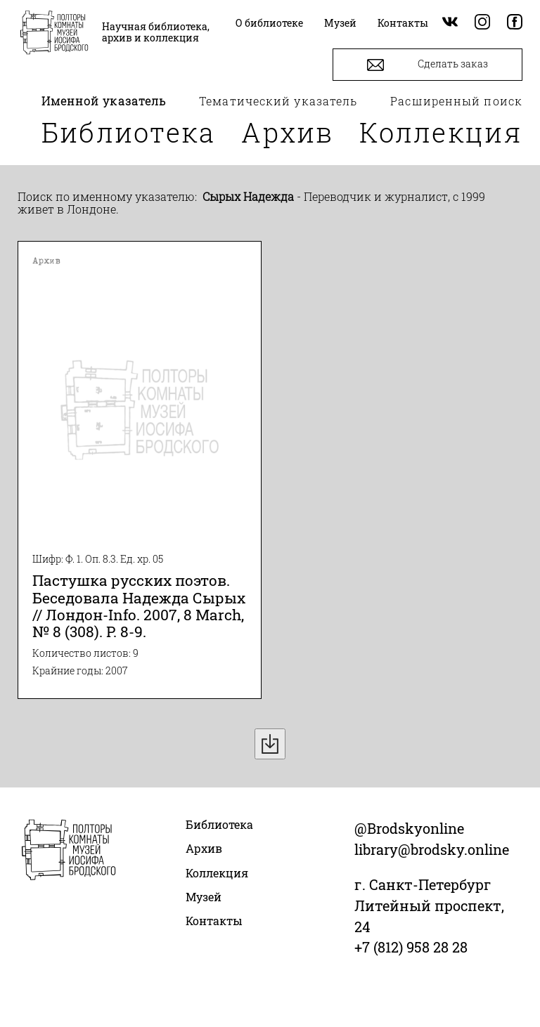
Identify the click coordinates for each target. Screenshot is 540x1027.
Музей (203, 896)
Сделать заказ (427, 65)
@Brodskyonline (409, 828)
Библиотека (128, 132)
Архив (287, 132)
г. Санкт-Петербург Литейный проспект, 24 (429, 905)
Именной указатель (104, 100)
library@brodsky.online (431, 849)
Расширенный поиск (456, 100)
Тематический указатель (278, 100)
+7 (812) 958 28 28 (411, 947)
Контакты (214, 920)
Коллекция (440, 132)
